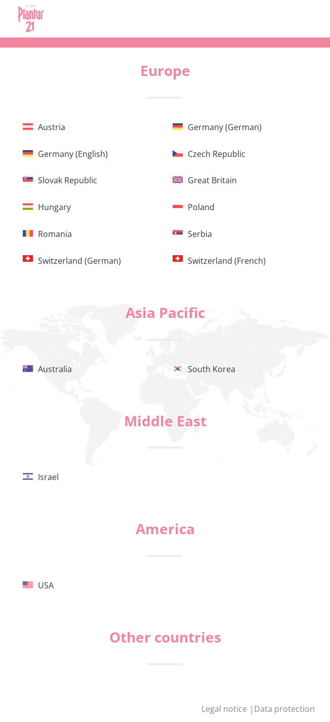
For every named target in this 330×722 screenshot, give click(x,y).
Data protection (284, 708)
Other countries (165, 637)
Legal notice (225, 708)
